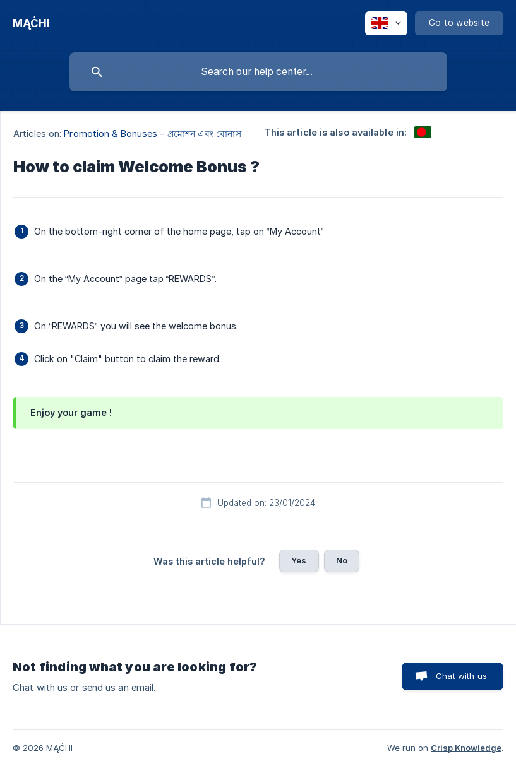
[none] (31, 23)
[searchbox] (258, 71)
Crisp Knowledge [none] (466, 748)
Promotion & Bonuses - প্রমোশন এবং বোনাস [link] (152, 133)
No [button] (341, 560)
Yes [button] (298, 560)
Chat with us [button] (461, 676)
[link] (422, 132)
